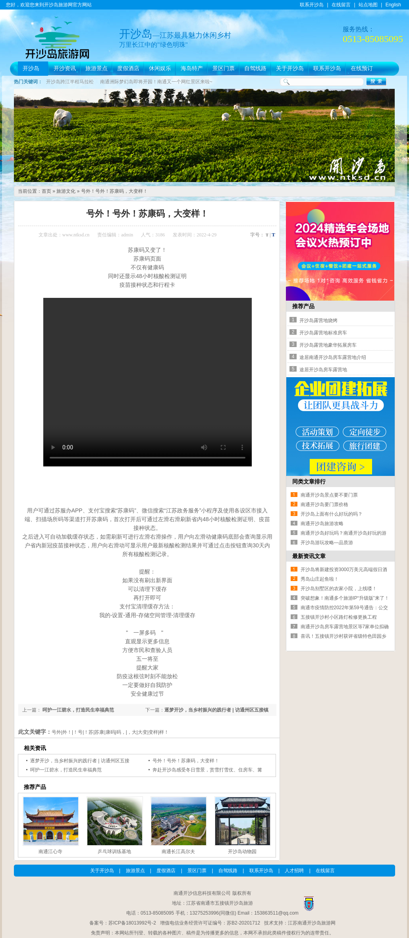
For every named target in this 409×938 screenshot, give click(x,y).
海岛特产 (192, 68)
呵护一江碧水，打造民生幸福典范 (77, 710)
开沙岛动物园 (242, 851)
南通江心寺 (50, 851)
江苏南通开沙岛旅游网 (312, 923)
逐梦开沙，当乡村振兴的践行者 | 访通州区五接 (79, 760)
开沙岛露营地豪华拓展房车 (328, 345)
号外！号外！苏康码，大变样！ (114, 191)
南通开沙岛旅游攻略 (322, 523)
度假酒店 (128, 68)
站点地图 (368, 5)
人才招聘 (294, 870)
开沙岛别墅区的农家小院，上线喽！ (339, 588)
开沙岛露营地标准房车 (323, 333)
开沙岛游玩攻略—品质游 (327, 542)
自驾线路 (255, 68)
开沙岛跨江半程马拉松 (70, 81)
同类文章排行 (309, 481)
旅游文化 (65, 191)
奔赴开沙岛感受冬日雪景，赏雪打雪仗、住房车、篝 (207, 770)
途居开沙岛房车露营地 (323, 369)
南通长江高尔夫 (178, 851)
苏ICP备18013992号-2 (132, 923)
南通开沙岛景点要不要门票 (329, 495)
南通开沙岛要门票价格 (324, 504)
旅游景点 (96, 68)
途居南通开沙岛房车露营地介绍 (332, 357)
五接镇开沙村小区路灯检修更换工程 (339, 617)
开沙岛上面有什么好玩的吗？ (332, 514)
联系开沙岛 (312, 5)
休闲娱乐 (160, 68)
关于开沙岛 (290, 68)
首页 (46, 191)
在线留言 (341, 5)
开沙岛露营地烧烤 (318, 320)
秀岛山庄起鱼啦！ (320, 579)
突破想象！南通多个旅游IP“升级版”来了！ (345, 598)
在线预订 (362, 68)
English (393, 5)
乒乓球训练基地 (114, 851)
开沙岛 (31, 68)
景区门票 (223, 68)
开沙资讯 (65, 68)
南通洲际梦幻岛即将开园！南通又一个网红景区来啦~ (156, 81)
